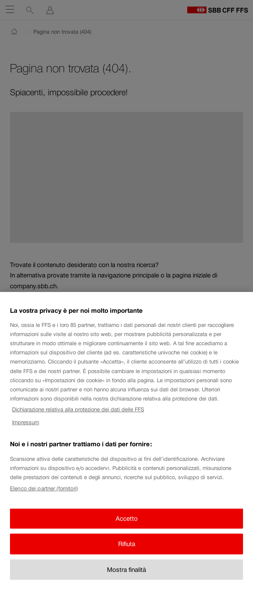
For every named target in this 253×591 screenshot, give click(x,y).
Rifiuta (126, 549)
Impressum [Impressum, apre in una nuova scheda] (25, 428)
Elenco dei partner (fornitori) (44, 493)
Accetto (127, 523)
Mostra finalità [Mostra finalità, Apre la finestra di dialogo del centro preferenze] (126, 575)
